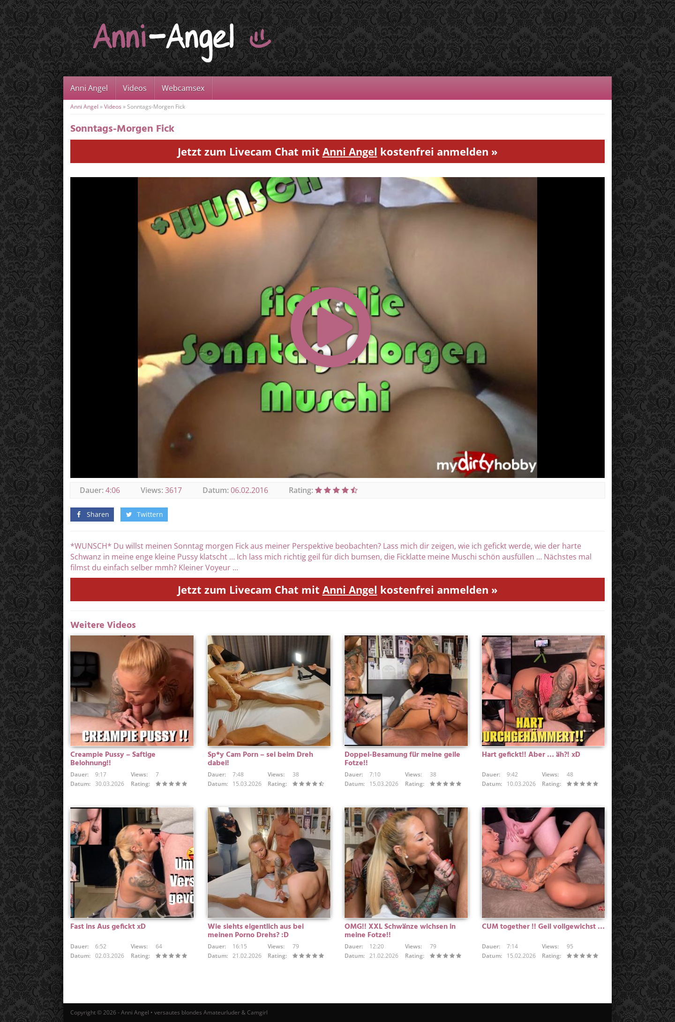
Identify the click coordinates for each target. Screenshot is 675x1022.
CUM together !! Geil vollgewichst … (543, 927)
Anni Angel (89, 88)
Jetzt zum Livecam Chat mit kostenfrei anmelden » (338, 151)
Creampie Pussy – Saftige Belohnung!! (113, 759)
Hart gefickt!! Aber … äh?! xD (531, 755)
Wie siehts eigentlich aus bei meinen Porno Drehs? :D (256, 931)
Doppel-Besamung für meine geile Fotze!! (402, 759)
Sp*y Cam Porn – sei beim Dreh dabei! (260, 759)
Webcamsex (183, 88)
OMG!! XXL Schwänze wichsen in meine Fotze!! (400, 931)
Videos (135, 88)
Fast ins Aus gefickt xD (108, 927)
